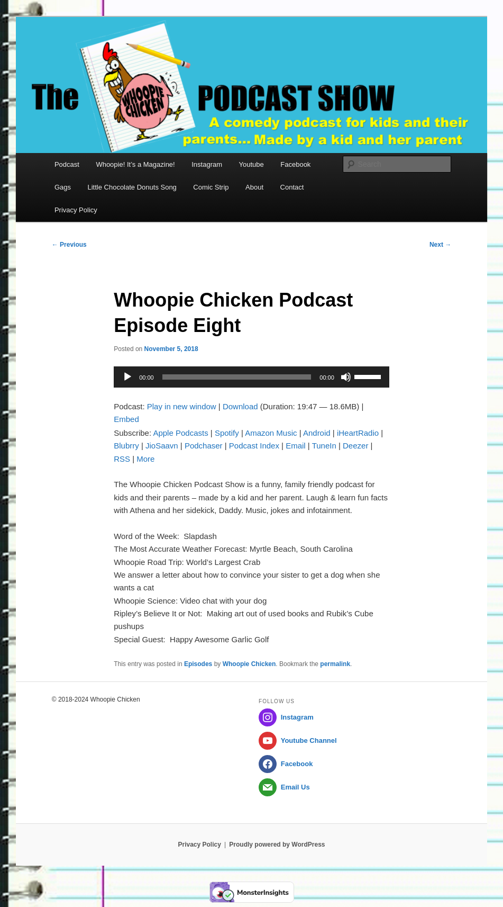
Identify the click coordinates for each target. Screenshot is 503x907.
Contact (292, 187)
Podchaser (204, 445)
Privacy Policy (75, 210)
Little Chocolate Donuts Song (131, 187)
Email (296, 445)
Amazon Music (271, 432)
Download (240, 406)
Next (440, 244)
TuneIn (324, 445)
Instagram (206, 164)
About (254, 187)
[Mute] (346, 377)
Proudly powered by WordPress (277, 844)
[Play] (127, 377)
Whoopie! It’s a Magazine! (135, 164)
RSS (122, 458)
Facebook (295, 164)
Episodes (198, 664)
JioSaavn (161, 445)
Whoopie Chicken (249, 664)
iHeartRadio (358, 432)
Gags (62, 187)
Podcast (66, 164)
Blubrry (126, 445)
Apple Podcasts (180, 432)
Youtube (251, 164)
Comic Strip (210, 187)
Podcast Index (254, 445)
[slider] (237, 377)
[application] (251, 377)
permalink (335, 664)
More (145, 458)
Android (317, 432)
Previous (69, 244)
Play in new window (181, 406)
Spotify (227, 432)
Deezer (355, 445)
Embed (126, 419)
